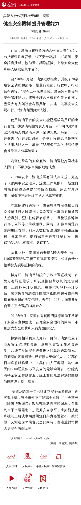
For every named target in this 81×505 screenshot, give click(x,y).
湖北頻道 (34, 5)
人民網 (22, 5)
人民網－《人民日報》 (57, 38)
